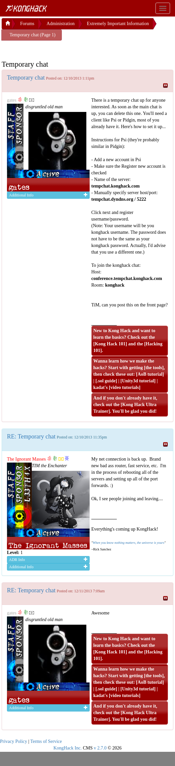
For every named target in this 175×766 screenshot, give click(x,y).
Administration (61, 23)
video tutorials (124, 387)
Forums (27, 23)
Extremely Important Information (118, 23)
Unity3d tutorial (138, 380)
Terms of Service (46, 741)
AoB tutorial (150, 374)
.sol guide (106, 380)
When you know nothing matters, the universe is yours (128, 542)
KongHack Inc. (67, 748)
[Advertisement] (55, 49)
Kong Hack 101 (110, 343)
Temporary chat (26, 77)
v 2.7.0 (100, 748)
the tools (154, 367)
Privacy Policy (13, 741)
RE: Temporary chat (31, 436)
